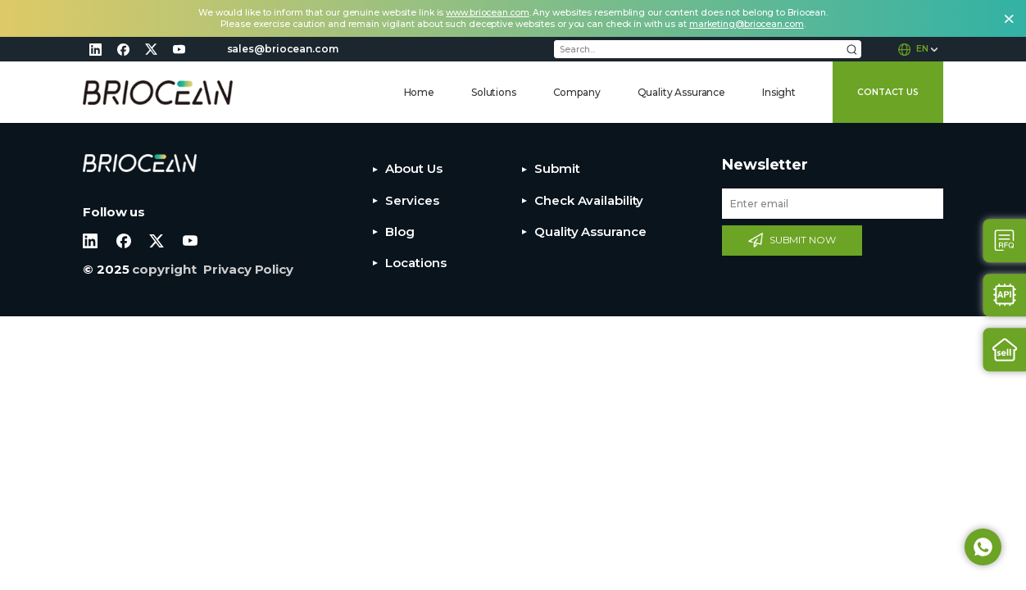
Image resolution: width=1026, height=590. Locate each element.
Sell (1005, 349)
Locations (415, 262)
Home (419, 92)
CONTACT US (888, 92)
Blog (400, 231)
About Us (413, 168)
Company (577, 92)
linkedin (95, 49)
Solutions (493, 92)
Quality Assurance (681, 92)
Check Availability (588, 200)
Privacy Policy (248, 269)
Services (411, 200)
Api (1005, 295)
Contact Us (1005, 240)
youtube (178, 49)
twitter (150, 49)
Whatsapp (983, 547)
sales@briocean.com (282, 49)
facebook (123, 49)
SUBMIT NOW (803, 240)
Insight (779, 92)
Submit (556, 168)
